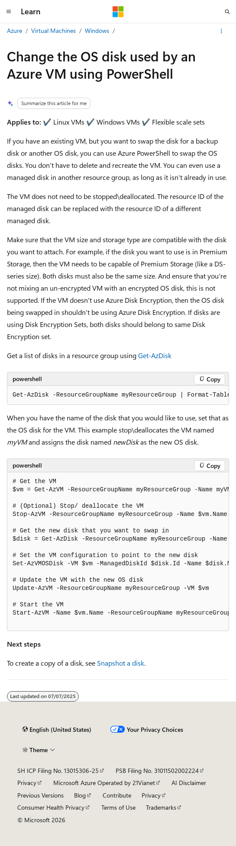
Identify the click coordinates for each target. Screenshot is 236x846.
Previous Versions (40, 795)
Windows (97, 30)
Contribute (117, 795)
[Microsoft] (118, 11)
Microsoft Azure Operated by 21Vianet (104, 783)
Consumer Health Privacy (50, 807)
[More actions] (221, 31)
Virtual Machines (53, 30)
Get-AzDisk (154, 355)
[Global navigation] (8, 11)
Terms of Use (118, 807)
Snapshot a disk (120, 662)
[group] (118, 395)
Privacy (26, 783)
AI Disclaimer (188, 783)
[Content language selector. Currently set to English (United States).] (57, 730)
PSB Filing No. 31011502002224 (157, 770)
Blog (80, 795)
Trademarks (161, 807)
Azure (14, 30)
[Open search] (227, 11)
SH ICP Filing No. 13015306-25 (58, 770)
